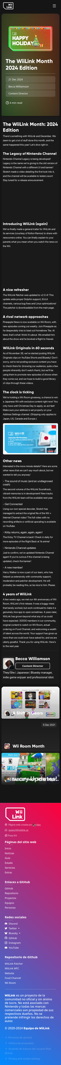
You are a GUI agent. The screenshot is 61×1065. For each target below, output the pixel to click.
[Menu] (54, 6)
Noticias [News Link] (9, 853)
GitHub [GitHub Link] (9, 888)
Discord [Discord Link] (11, 923)
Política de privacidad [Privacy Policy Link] (19, 1043)
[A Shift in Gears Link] (30, 702)
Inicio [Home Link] (8, 848)
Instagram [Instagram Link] (13, 942)
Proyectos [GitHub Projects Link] (10, 898)
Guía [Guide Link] (7, 858)
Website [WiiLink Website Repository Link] (9, 973)
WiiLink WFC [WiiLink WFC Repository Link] (12, 968)
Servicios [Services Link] (10, 867)
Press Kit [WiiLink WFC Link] (11, 835)
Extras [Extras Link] (8, 872)
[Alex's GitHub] (37, 824)
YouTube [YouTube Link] (12, 947)
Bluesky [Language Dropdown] (11, 933)
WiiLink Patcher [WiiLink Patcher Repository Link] (14, 963)
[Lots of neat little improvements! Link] (30, 768)
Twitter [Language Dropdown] (11, 928)
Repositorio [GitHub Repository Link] (11, 893)
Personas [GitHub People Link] (10, 907)
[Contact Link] (18, 830)
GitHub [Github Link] (11, 938)
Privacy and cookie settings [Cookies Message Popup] (22, 1058)
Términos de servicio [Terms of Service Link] (18, 1037)
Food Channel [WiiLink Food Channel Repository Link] (13, 978)
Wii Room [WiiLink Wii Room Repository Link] (10, 982)
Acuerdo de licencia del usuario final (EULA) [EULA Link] (28, 1051)
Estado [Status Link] (9, 862)
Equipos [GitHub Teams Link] (9, 903)
